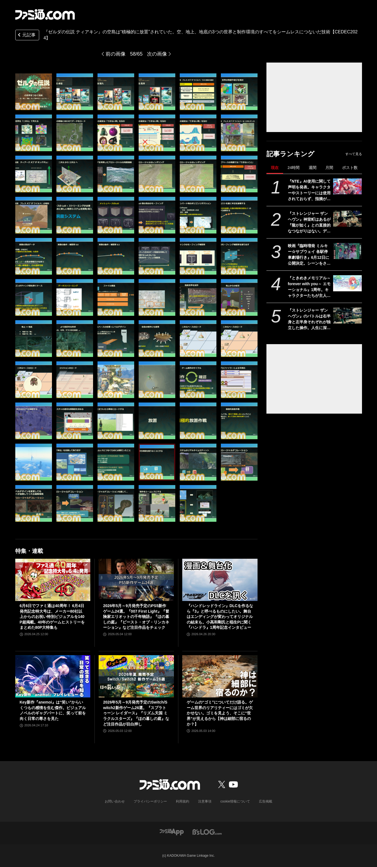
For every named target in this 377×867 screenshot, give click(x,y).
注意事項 (204, 801)
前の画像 (116, 54)
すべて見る (353, 154)
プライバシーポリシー (150, 801)
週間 (312, 167)
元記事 (26, 35)
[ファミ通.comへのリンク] (45, 14)
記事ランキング (290, 154)
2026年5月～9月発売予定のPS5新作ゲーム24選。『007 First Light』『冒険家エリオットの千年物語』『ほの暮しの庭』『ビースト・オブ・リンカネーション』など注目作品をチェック (136, 616)
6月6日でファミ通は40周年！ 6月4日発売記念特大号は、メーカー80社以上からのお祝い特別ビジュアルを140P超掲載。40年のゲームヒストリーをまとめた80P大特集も (52, 616)
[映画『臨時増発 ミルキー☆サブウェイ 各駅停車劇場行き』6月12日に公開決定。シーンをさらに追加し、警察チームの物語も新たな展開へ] (347, 251)
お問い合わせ (115, 801)
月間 (329, 167)
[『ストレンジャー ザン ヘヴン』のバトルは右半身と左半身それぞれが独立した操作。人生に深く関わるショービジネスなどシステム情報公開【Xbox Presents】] (347, 315)
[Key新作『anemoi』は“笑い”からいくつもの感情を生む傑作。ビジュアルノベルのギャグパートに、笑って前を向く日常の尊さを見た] (53, 676)
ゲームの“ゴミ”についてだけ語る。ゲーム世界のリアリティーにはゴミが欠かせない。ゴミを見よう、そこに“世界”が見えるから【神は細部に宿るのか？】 (220, 713)
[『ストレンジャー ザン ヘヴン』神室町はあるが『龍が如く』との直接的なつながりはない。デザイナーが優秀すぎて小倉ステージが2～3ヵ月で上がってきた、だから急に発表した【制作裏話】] (347, 219)
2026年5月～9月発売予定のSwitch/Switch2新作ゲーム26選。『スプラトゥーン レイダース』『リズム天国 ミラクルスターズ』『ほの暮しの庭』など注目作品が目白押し (136, 713)
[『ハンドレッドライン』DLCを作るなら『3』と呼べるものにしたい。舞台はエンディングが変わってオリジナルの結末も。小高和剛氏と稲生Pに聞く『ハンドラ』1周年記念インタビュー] (220, 580)
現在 (275, 167)
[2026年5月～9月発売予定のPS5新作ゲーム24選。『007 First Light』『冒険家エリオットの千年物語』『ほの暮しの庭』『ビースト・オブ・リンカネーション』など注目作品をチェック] (136, 580)
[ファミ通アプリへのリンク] (172, 831)
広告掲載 (265, 801)
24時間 (294, 167)
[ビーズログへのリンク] (207, 831)
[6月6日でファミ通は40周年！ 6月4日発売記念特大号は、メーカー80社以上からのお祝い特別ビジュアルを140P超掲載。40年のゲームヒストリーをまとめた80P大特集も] (53, 580)
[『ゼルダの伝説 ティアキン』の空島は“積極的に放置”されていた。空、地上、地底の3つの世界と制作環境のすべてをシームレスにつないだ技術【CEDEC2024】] (33, 91)
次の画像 (157, 54)
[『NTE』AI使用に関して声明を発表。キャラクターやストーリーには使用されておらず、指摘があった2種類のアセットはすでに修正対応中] (347, 186)
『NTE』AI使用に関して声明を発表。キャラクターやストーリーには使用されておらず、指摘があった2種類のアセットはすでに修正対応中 (309, 190)
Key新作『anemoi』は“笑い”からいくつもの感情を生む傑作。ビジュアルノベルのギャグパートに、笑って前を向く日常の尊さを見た (53, 710)
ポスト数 (350, 167)
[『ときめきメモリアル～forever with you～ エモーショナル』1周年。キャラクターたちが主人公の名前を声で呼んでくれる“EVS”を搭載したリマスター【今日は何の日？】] (347, 283)
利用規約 (182, 801)
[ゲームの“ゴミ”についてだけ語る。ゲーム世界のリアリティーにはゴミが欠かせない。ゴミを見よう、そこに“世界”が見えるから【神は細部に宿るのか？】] (220, 676)
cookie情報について (235, 801)
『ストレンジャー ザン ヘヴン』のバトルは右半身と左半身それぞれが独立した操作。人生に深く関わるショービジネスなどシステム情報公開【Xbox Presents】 (309, 319)
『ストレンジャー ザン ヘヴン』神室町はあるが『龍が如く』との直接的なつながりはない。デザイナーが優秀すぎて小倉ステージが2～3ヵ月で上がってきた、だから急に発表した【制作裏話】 (309, 222)
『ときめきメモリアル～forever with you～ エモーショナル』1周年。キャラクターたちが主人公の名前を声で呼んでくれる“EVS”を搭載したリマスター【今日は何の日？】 (309, 287)
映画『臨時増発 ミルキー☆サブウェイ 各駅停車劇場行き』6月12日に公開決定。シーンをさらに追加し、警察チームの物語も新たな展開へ (309, 255)
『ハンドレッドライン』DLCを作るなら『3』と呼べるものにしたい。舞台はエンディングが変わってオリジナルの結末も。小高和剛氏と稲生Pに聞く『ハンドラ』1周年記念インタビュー (220, 616)
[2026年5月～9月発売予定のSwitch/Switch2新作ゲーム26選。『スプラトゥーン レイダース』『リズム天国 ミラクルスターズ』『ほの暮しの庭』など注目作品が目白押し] (136, 676)
